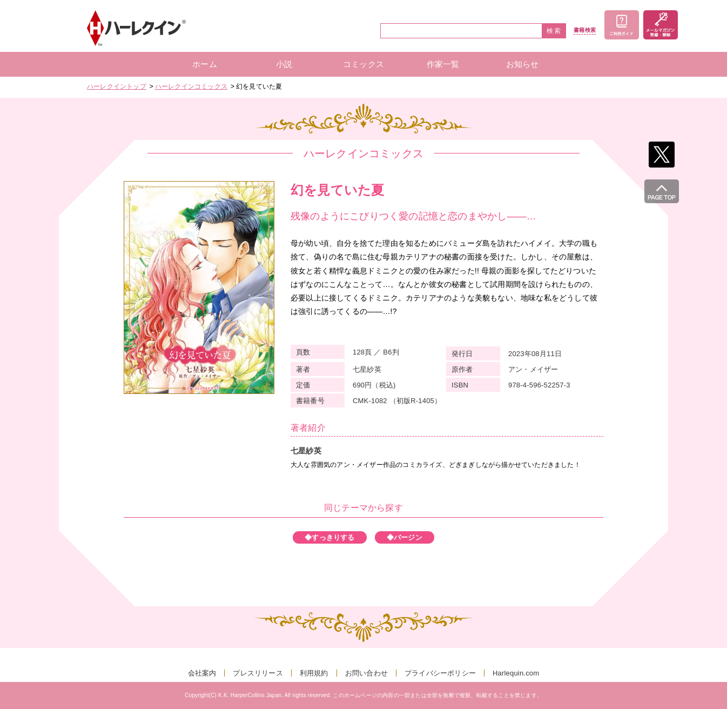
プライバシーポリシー (440, 673)
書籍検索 (585, 30)
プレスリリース (257, 673)
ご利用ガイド (621, 24)
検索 (554, 31)
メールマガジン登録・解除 (660, 24)
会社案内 (202, 673)
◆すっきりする (329, 537)
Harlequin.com (516, 673)
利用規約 (314, 673)
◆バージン (404, 537)
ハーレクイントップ (116, 86)
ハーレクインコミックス (191, 86)
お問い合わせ (366, 673)
